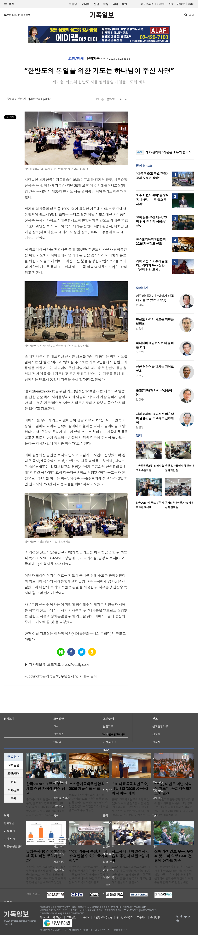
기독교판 (148, 4)
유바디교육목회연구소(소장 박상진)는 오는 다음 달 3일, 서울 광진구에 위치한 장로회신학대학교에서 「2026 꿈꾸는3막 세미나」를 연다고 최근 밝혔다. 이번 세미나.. (131, 807)
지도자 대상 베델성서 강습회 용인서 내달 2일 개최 (131, 856)
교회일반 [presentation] (13, 765)
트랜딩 (73, 4)
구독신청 (180, 4)
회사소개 (45, 917)
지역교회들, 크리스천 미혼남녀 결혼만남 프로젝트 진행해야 (155, 418)
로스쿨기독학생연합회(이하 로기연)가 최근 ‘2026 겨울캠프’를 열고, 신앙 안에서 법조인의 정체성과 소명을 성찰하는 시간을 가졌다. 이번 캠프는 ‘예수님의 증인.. (88, 802)
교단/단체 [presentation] (13, 773)
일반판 (162, 4)
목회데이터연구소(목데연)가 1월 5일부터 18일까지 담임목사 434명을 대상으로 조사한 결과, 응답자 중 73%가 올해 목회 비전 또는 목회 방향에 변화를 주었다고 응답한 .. (46, 874)
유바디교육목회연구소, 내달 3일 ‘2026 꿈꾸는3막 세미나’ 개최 (130, 788)
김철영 (140, 427)
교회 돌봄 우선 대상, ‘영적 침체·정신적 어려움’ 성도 (151, 221)
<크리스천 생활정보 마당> (113, 734)
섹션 (9, 4)
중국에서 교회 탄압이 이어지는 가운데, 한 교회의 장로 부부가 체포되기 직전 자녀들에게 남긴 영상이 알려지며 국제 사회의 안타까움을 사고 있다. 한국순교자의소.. (45, 807)
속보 (140, 152)
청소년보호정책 (124, 917)
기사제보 (85, 917)
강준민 (140, 352)
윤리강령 (155, 917)
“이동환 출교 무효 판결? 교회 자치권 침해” (152, 176)
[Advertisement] (165, 121)
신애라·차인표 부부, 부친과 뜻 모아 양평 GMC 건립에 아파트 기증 (174, 856)
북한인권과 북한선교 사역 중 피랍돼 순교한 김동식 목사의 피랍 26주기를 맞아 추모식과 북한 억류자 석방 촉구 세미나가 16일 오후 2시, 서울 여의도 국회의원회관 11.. (88, 874)
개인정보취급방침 (103, 917)
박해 (124, 4)
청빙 (105, 4)
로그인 (191, 4)
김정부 (140, 399)
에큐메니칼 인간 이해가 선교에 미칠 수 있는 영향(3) (155, 298)
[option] (150, 457)
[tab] (13, 765)
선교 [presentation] (13, 782)
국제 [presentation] (13, 798)
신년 (96, 4)
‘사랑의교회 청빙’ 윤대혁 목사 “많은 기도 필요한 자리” (152, 199)
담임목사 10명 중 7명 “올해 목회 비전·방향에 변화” (46, 856)
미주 (171, 4)
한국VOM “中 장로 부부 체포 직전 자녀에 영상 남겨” (45, 788)
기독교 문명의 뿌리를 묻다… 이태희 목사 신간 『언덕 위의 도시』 (152, 265)
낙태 (115, 4)
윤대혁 (85, 4)
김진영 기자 (21, 98)
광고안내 (58, 917)
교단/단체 (76, 59)
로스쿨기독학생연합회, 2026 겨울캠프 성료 (151, 241)
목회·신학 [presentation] (13, 790)
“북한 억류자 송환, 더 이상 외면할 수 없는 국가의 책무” (88, 856)
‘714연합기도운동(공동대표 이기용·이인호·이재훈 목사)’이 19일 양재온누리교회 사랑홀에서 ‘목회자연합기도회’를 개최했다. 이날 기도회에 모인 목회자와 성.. (174, 807)
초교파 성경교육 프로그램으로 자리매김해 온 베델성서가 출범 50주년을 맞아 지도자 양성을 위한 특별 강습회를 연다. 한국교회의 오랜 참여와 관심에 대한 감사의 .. (131, 874)
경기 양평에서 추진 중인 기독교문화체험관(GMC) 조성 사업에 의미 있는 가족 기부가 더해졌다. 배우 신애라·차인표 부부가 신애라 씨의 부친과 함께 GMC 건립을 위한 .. (173, 874)
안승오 (140, 305)
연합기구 (93, 59)
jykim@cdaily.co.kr (39, 98)
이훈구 (140, 376)
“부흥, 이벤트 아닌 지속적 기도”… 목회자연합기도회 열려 (173, 788)
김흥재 (140, 328)
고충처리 (142, 917)
